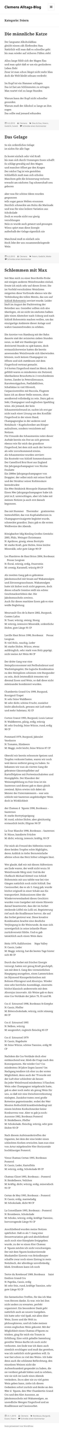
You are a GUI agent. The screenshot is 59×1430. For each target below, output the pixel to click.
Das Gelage (16, 137)
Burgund (46, 1415)
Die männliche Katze (26, 34)
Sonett (15, 126)
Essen (7, 1418)
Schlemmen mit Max (26, 270)
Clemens (23, 123)
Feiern (45, 123)
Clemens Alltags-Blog (23, 7)
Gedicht (8, 126)
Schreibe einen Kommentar (34, 126)
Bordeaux (37, 1415)
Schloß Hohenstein (15, 300)
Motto (48, 256)
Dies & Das (37, 123)
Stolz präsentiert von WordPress (19, 1426)
